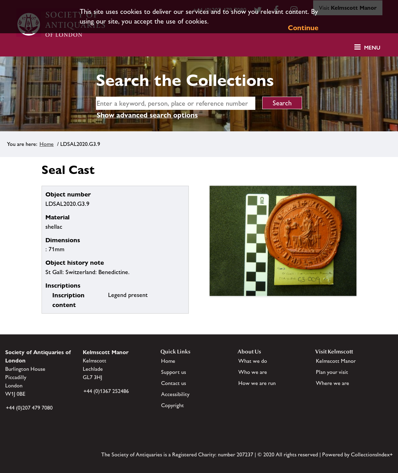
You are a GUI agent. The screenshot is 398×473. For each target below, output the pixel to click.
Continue (303, 28)
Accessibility (175, 394)
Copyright (172, 405)
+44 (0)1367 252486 (106, 391)
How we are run (257, 383)
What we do (252, 361)
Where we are (332, 383)
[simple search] (175, 103)
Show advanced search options (147, 115)
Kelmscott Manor (336, 361)
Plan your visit (332, 372)
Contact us (173, 383)
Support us (173, 372)
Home (46, 144)
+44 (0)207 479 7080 (29, 407)
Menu (372, 47)
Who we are (252, 372)
